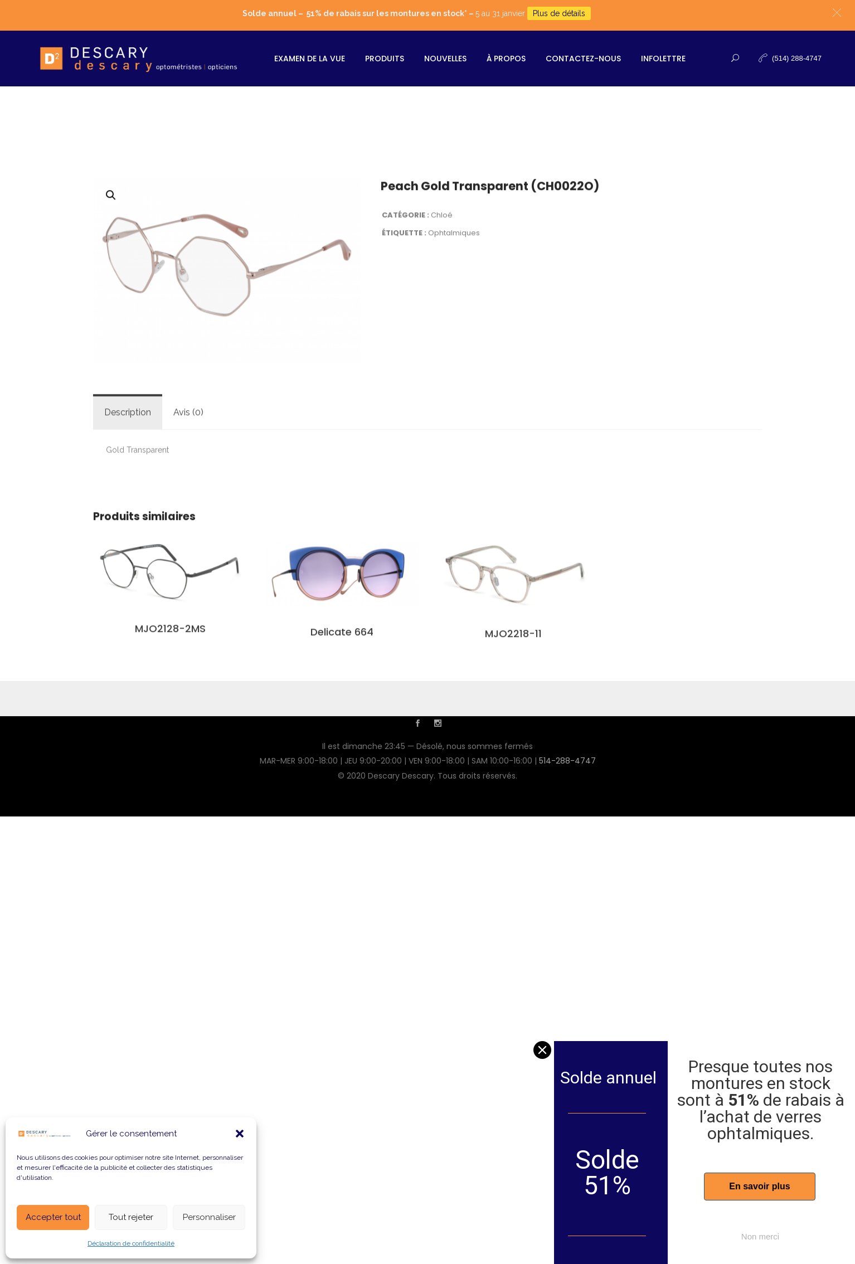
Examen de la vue (309, 58)
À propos (506, 58)
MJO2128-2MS (170, 782)
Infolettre (663, 58)
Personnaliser (209, 1217)
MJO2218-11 (513, 787)
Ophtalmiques (454, 386)
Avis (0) (188, 566)
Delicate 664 (341, 786)
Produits (384, 58)
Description (127, 566)
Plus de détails (559, 13)
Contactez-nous (583, 58)
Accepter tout (53, 1217)
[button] (239, 1133)
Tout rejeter (131, 1217)
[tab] (127, 566)
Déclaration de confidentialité (131, 1243)
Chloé (442, 368)
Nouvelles (445, 58)
